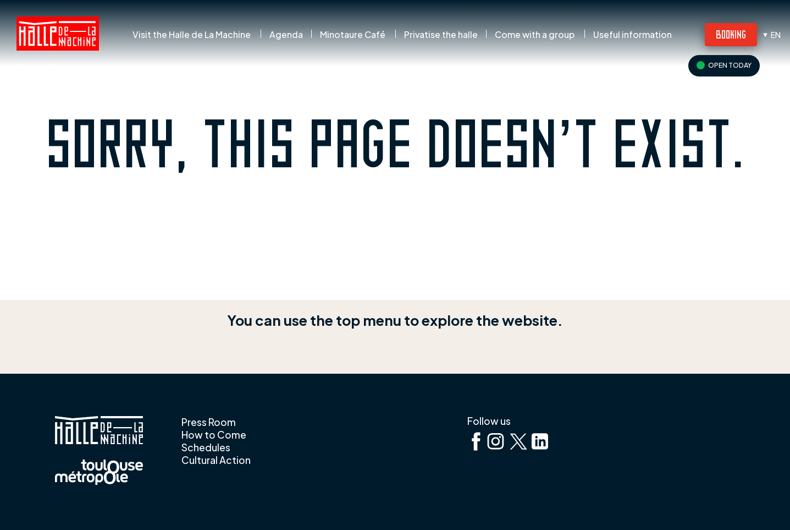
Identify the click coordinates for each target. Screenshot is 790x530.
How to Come (213, 435)
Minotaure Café (352, 34)
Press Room (208, 422)
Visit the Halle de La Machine (191, 34)
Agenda (286, 34)
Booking (731, 34)
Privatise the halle (441, 34)
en (776, 35)
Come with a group (534, 34)
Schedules (205, 447)
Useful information (632, 34)
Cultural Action (216, 460)
